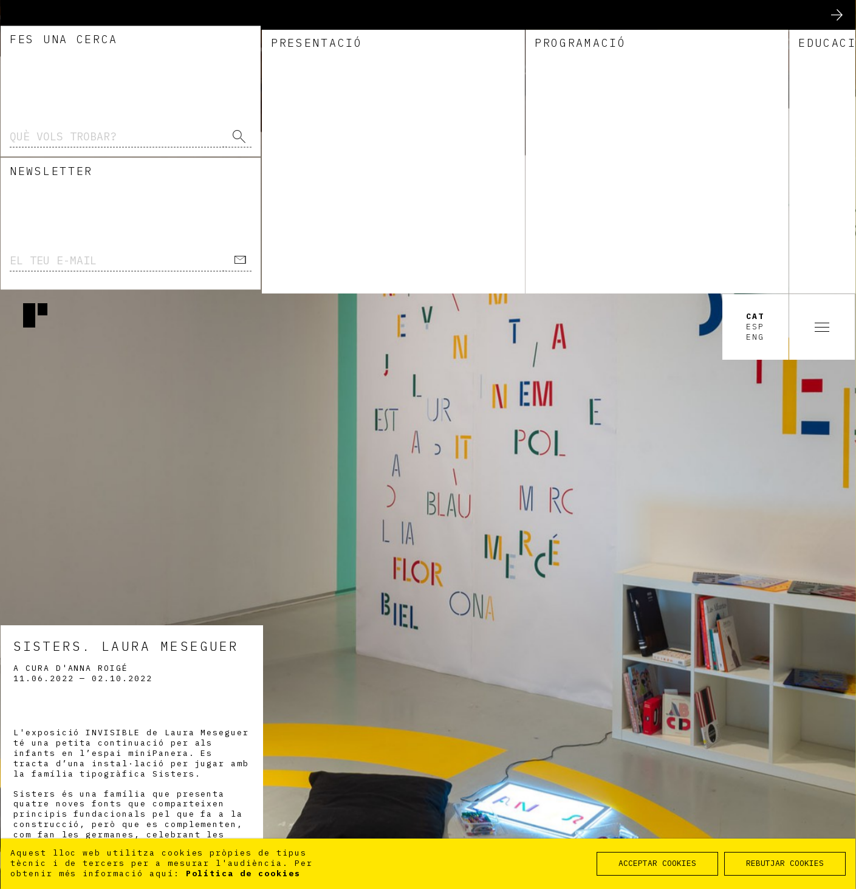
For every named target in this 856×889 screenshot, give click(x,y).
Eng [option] (755, 44)
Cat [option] (755, 23)
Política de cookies (243, 873)
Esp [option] (755, 33)
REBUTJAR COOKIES (785, 863)
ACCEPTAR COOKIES (657, 863)
